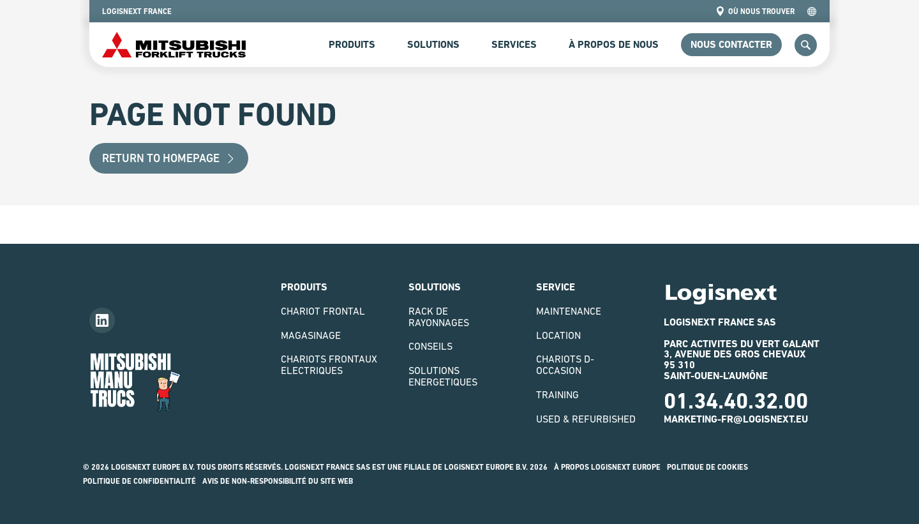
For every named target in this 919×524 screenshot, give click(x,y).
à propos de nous (614, 44)
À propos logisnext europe (607, 467)
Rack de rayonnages (438, 316)
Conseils (430, 346)
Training (557, 394)
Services (514, 44)
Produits (352, 44)
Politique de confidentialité (139, 481)
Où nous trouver (755, 11)
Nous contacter (731, 44)
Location (558, 335)
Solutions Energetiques (442, 375)
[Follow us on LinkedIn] (102, 320)
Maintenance (568, 311)
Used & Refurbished (586, 418)
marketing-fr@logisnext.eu (736, 419)
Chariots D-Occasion (565, 364)
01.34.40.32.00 (736, 401)
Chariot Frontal (323, 311)
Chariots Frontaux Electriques (329, 364)
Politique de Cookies (707, 467)
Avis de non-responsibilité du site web (277, 481)
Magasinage (311, 335)
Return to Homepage (168, 158)
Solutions (433, 44)
